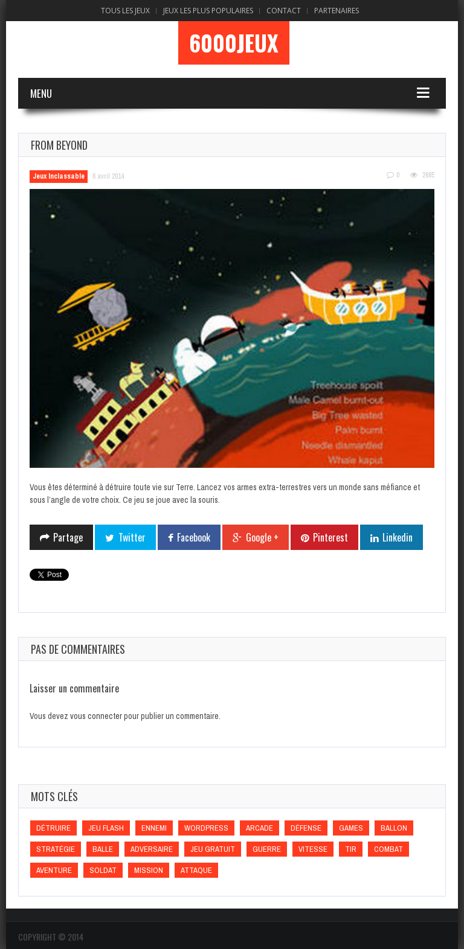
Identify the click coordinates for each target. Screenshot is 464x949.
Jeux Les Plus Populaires (208, 10)
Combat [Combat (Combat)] (388, 849)
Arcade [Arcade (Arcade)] (259, 828)
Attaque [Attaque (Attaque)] (196, 870)
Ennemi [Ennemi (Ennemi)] (154, 828)
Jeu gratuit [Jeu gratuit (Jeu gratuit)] (212, 849)
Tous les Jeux (125, 10)
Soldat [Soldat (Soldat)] (103, 870)
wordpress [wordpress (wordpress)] (206, 828)
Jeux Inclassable (59, 176)
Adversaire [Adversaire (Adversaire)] (151, 849)
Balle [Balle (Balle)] (102, 849)
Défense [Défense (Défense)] (306, 828)
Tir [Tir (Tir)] (350, 849)
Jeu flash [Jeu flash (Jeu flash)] (106, 828)
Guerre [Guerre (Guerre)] (267, 849)
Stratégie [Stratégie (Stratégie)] (55, 849)
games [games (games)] (351, 828)
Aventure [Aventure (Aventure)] (54, 870)
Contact (283, 10)
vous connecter (96, 716)
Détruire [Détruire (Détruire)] (53, 828)
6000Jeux (234, 43)
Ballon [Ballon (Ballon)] (394, 828)
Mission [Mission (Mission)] (148, 870)
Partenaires (336, 10)
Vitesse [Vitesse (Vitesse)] (312, 849)
